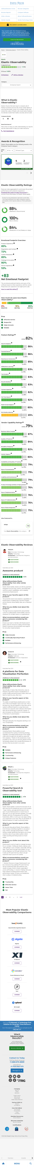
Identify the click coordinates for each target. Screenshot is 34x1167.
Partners (17, 1104)
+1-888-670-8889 (17, 1062)
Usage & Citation (17, 1095)
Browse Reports (6, 12)
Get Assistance (7, 131)
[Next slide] (31, 173)
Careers (17, 1091)
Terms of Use (17, 1097)
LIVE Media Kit (17, 1105)
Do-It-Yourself (17, 1109)
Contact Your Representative (17, 39)
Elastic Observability (22, 50)
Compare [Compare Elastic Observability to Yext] (17, 994)
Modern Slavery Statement (17, 1099)
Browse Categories (23, 8)
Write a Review (5, 16)
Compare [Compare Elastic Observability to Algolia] (17, 947)
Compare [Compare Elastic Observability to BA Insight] (17, 1010)
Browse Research (17, 1117)
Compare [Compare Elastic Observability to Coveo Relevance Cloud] (17, 979)
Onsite (17, 1112)
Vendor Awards (5, 20)
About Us (17, 1090)
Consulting (17, 1113)
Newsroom (17, 1093)
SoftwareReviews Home (8, 8)
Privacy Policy (17, 1098)
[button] (17, 1163)
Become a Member (17, 1048)
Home (3, 50)
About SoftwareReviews (25, 16)
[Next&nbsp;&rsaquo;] (17, 897)
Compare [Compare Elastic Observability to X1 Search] (17, 963)
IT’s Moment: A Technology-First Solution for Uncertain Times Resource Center (17, 1024)
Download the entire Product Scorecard (14, 192)
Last (21, 897)
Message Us (17, 1070)
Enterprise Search (11, 50)
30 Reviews (4, 75)
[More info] (14, 243)
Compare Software (23, 12)
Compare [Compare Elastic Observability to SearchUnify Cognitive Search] (17, 931)
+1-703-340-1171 (17, 1066)
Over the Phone (17, 1110)
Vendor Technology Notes (25, 20)
